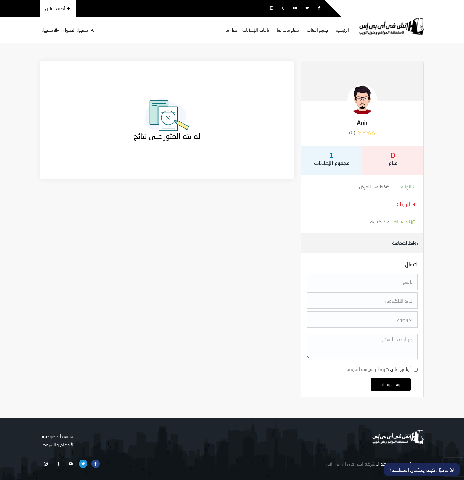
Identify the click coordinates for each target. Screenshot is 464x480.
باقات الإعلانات (255, 30)
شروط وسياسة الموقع (367, 369)
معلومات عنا (288, 30)
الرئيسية (342, 30)
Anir (362, 122)
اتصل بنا (232, 30)
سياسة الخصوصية (58, 436)
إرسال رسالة (391, 384)
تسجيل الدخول (78, 30)
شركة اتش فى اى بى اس (351, 463)
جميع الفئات (317, 30)
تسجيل (50, 30)
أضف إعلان (57, 8)
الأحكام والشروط (58, 444)
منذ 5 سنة (394, 221)
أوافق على (378, 369)
